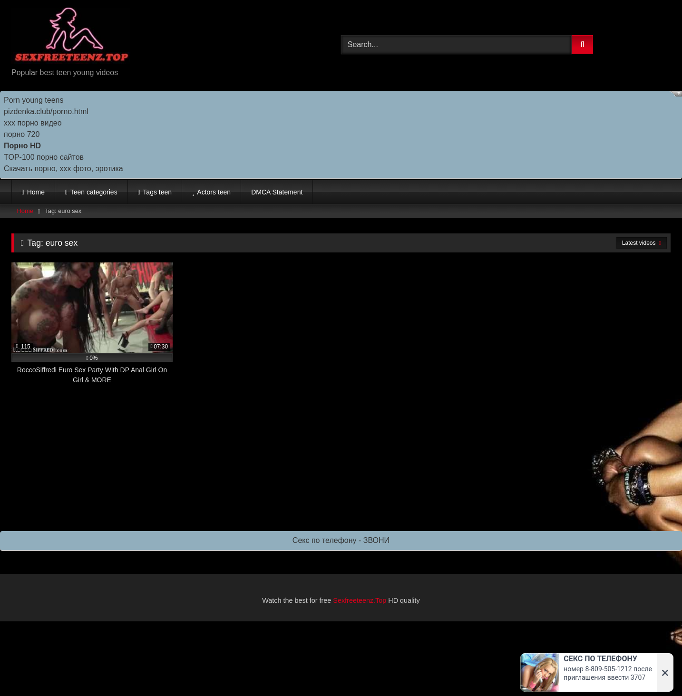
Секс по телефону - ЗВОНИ (341, 540)
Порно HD (22, 146)
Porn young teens (33, 100)
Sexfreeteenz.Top (359, 600)
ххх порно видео (33, 123)
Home (36, 192)
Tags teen (157, 192)
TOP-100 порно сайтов (44, 157)
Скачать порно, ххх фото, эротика (63, 168)
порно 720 (21, 134)
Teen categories (93, 192)
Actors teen (214, 192)
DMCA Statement (276, 192)
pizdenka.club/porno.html (46, 111)
